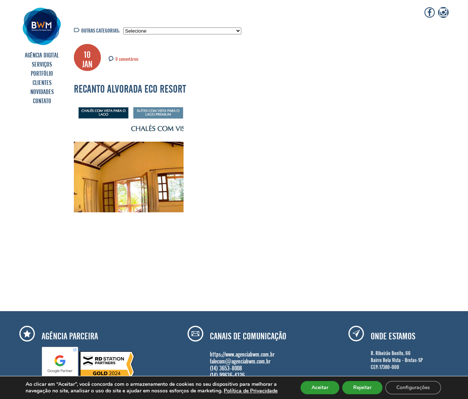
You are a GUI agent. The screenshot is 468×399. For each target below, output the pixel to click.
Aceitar (320, 387)
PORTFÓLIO (42, 72)
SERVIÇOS (42, 63)
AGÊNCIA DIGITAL (42, 54)
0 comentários (127, 58)
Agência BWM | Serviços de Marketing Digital (42, 26)
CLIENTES (42, 81)
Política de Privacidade (251, 390)
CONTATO (42, 100)
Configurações (413, 387)
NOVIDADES (42, 91)
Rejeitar (362, 387)
